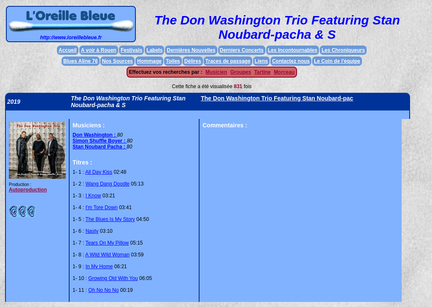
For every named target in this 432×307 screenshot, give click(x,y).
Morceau (284, 72)
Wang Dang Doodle (108, 184)
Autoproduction (28, 190)
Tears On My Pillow (107, 243)
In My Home (99, 266)
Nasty (92, 231)
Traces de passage (228, 61)
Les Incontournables (292, 50)
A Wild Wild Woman (107, 255)
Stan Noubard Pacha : (100, 147)
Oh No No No (103, 290)
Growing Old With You (113, 278)
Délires (192, 61)
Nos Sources (117, 61)
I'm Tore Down (102, 207)
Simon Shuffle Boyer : (100, 141)
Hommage (149, 61)
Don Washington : (95, 135)
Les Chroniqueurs (343, 50)
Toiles (173, 61)
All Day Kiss (98, 172)
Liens (261, 61)
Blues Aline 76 (80, 61)
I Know (93, 196)
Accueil (68, 50)
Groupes (240, 72)
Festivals (131, 50)
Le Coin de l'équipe (337, 61)
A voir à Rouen (98, 50)
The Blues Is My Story (110, 219)
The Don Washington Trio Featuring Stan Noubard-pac (277, 98)
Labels (154, 50)
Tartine (262, 72)
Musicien (216, 72)
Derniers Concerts (242, 50)
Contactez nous (291, 61)
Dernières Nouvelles (191, 50)
